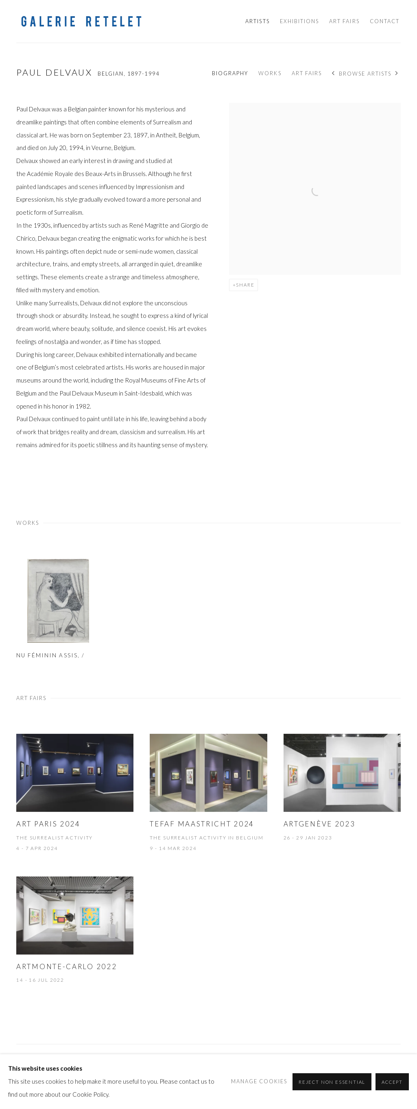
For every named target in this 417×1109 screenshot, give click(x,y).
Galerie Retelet (81, 21)
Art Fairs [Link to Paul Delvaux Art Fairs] (307, 73)
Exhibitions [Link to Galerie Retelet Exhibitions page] (299, 21)
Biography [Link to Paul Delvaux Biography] (230, 73)
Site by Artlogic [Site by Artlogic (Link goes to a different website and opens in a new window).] (143, 1075)
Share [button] (245, 284)
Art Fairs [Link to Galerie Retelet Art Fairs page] (344, 21)
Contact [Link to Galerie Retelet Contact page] (385, 21)
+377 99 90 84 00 (297, 1062)
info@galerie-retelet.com (228, 1062)
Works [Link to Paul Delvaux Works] (269, 73)
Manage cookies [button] (32, 1063)
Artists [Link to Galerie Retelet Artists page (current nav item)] (257, 21)
